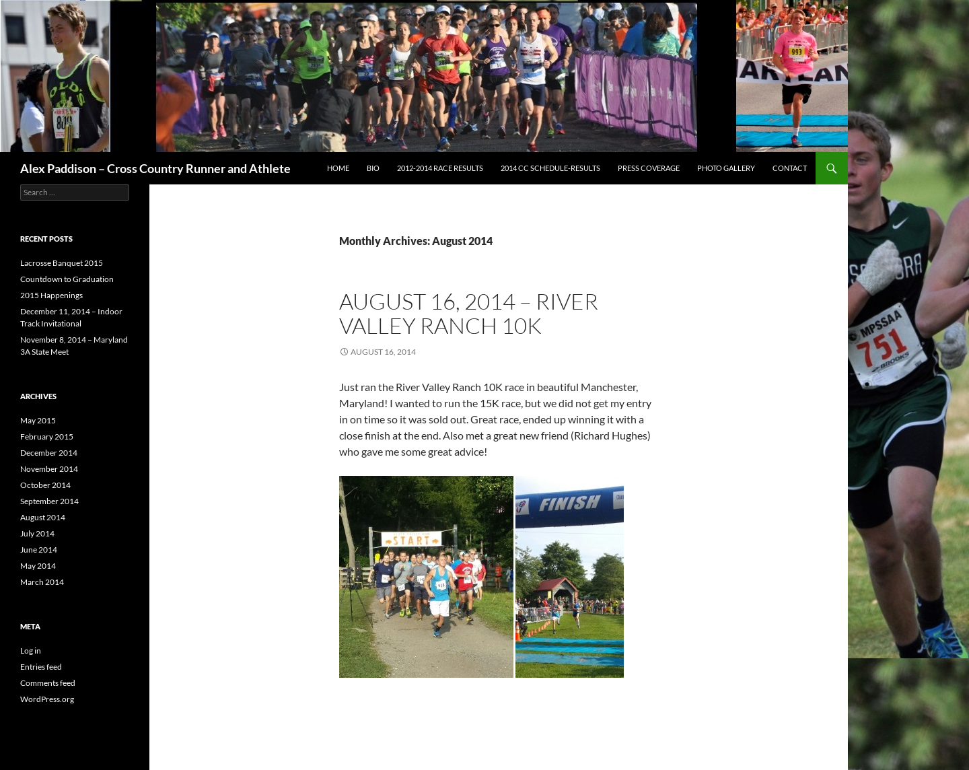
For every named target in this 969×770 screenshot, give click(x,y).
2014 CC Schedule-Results (550, 168)
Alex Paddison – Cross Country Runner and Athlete (155, 168)
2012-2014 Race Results (440, 168)
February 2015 (46, 436)
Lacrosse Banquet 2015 (61, 263)
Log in (30, 650)
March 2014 (42, 582)
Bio (373, 168)
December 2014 (48, 453)
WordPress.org (47, 699)
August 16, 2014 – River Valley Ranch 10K (468, 313)
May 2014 (38, 566)
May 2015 (38, 420)
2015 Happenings (51, 295)
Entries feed (41, 667)
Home (338, 168)
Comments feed (47, 683)
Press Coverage (649, 168)
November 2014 (49, 469)
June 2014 (38, 550)
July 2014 (37, 533)
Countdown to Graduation (67, 279)
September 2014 (49, 501)
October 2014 (45, 485)
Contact (790, 168)
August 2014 (42, 517)
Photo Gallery (726, 168)
